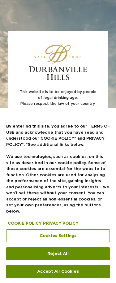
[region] (58, 195)
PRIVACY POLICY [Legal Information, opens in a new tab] (60, 223)
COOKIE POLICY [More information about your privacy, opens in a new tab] (24, 223)
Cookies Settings (58, 235)
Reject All (57, 253)
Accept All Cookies (58, 271)
